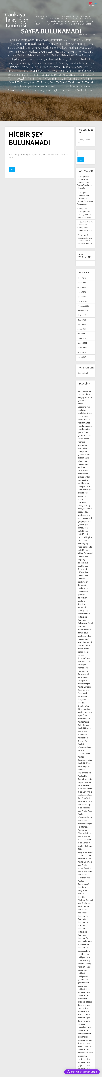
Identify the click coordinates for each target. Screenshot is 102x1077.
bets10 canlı (83, 522)
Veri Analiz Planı (85, 866)
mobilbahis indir (85, 542)
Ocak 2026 (81, 282)
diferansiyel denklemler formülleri (83, 560)
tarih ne (81, 462)
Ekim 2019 (81, 352)
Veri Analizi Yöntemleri (83, 739)
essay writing (84, 500)
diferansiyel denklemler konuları (83, 570)
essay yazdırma (85, 503)
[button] (82, 1071)
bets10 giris (83, 526)
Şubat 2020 (82, 342)
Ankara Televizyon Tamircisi (84, 611)
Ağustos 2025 (82, 296)
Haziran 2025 (82, 305)
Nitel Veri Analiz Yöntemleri (85, 815)
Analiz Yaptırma (85, 707)
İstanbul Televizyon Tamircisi (82, 926)
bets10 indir (83, 529)
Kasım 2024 (82, 338)
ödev (86, 430)
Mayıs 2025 (81, 310)
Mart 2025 (81, 319)
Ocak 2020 (81, 347)
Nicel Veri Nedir (85, 834)
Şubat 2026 (82, 278)
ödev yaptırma (84, 386)
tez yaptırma (83, 392)
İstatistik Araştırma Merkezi (82, 885)
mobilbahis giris (85, 532)
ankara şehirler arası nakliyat (84, 949)
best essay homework (83, 494)
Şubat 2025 (82, 324)
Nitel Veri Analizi (85, 783)
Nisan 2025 (81, 315)
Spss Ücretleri (84, 685)
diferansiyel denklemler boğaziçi (85, 551)
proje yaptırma (84, 389)
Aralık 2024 (81, 333)
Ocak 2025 (81, 329)
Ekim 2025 (81, 287)
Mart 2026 (81, 273)
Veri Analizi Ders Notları (83, 732)
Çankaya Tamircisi (16, 20)
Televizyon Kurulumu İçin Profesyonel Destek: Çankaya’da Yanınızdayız (85, 193)
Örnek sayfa (87, 34)
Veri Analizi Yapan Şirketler (84, 716)
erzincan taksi (84, 987)
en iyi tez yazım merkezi (84, 433)
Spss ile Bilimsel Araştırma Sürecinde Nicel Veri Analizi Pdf (85, 825)
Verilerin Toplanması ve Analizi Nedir (85, 777)
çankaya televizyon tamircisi (82, 599)
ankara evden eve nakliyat (85, 965)
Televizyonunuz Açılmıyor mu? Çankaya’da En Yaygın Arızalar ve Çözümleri (84, 177)
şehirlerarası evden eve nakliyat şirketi (84, 980)
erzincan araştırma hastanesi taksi (85, 1050)
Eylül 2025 (81, 291)
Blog (92, 5)
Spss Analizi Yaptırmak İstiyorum (83, 691)
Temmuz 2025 (83, 301)
